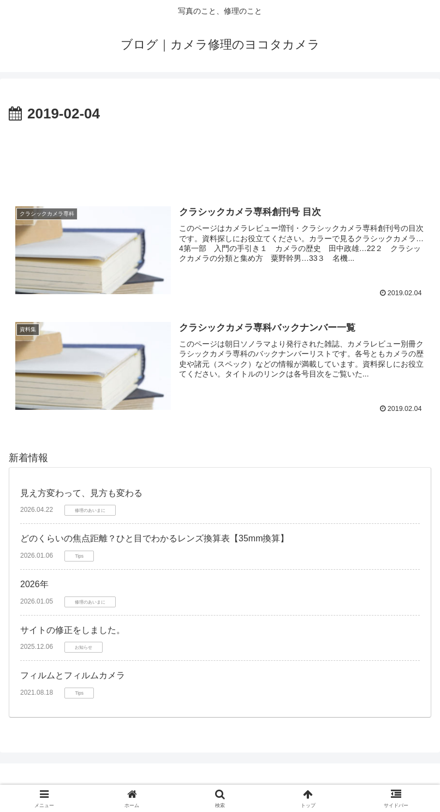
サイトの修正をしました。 (72, 630)
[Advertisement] (220, 156)
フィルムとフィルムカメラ (72, 675)
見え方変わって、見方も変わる (81, 493)
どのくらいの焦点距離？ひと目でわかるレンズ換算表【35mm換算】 (154, 538)
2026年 (34, 584)
